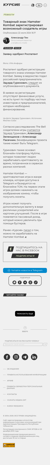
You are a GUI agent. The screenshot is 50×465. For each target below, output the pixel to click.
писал (27, 230)
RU (39, 5)
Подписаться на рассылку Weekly (22, 341)
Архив (10, 381)
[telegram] (25, 357)
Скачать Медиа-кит (16, 400)
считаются (33, 130)
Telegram (8, 48)
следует (33, 82)
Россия (17, 48)
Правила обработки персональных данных (24, 387)
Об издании (13, 369)
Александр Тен (19, 37)
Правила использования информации (26, 375)
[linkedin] (34, 357)
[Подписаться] (45, 344)
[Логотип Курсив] (11, 4)
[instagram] (16, 357)
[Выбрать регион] (33, 5)
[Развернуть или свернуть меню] (45, 5)
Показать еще (25, 314)
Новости (8, 14)
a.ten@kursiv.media (19, 43)
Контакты (12, 394)
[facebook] (7, 357)
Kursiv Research (15, 406)
